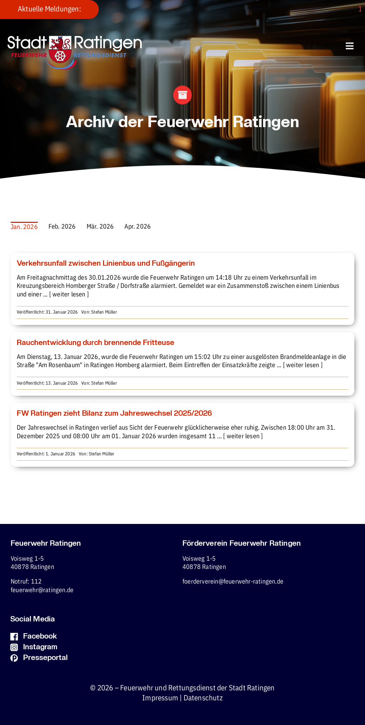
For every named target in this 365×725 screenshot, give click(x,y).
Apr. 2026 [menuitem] (137, 227)
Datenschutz (203, 698)
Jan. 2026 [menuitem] (24, 227)
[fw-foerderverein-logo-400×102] (74, 39)
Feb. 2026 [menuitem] (62, 227)
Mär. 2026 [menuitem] (100, 227)
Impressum (160, 698)
